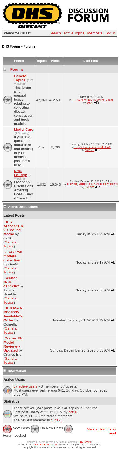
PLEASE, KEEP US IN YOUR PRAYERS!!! (92, 184)
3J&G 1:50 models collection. (13, 256)
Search (55, 33)
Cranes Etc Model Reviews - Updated (13, 344)
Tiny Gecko (84, 442)
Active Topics (74, 33)
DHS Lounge (20, 173)
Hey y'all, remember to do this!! (92, 147)
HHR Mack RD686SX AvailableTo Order (13, 314)
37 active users (25, 386)
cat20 (89, 102)
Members (95, 33)
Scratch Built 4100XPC (11, 282)
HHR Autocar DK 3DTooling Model (92, 99)
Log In (110, 33)
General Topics (20, 78)
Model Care (23, 129)
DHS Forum (11, 46)
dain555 (90, 150)
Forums (29, 46)
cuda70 (57, 420)
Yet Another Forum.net (44, 444)
